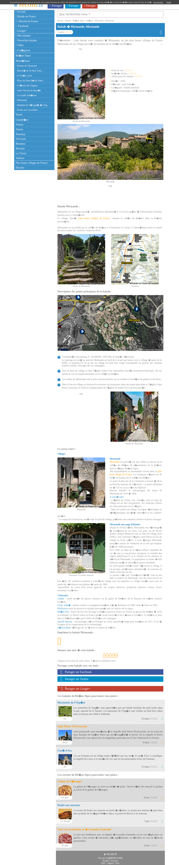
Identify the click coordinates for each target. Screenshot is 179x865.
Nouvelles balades (26, 40)
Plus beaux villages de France (32, 162)
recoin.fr (111, 852)
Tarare (19, 114)
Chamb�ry (22, 119)
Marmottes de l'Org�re (71, 701)
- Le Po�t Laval (24, 75)
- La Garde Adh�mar (26, 95)
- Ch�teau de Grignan (26, 85)
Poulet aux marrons (68, 803)
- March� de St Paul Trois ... (30, 70)
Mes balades (23, 35)
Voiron (19, 129)
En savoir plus (158, 2)
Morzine (20, 148)
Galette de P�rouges (69, 779)
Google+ (21, 30)
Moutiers (20, 143)
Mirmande (115, 460)
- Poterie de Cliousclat (26, 65)
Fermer (168, 2)
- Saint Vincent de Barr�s (28, 90)
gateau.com (115, 856)
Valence (20, 158)
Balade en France (26, 16)
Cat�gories (23, 50)
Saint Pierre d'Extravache (72, 724)
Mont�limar (23, 60)
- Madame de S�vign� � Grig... (32, 105)
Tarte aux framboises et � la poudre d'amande (84, 827)
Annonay (21, 134)
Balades (106, 859)
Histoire (20, 167)
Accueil (21, 11)
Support (110, 862)
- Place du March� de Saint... (30, 80)
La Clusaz (21, 153)
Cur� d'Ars (64, 749)
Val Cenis (21, 138)
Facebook (22, 26)
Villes (20, 45)
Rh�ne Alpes (23, 55)
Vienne (19, 124)
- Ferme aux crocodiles (27, 110)
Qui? (103, 862)
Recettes (114, 859)
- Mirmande (21, 100)
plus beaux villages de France (94, 217)
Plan (117, 862)
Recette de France (27, 21)
